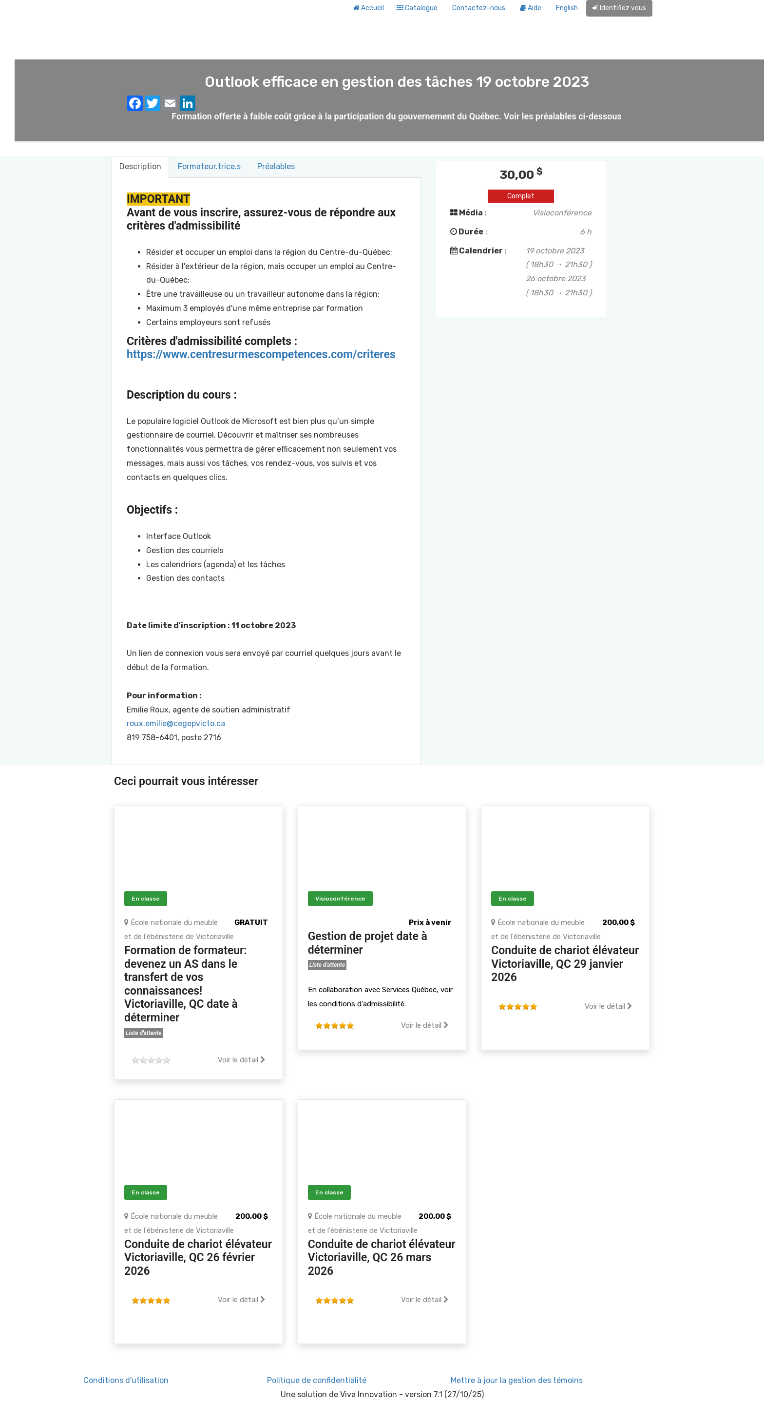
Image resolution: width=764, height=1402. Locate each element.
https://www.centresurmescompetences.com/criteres (261, 354)
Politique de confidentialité (316, 1380)
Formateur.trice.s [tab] (209, 166)
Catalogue (417, 8)
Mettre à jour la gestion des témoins (517, 1380)
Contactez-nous (478, 8)
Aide (530, 8)
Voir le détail (242, 1060)
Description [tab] (140, 166)
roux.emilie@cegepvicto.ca (176, 723)
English (567, 8)
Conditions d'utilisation (126, 1380)
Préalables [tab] (276, 166)
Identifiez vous (619, 8)
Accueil (368, 8)
